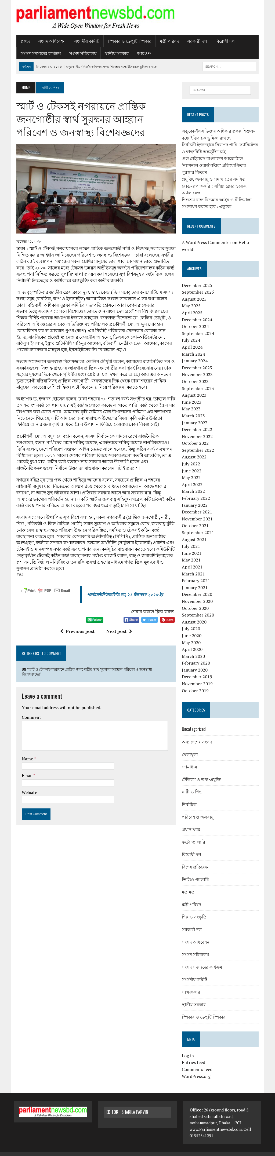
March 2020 (194, 649)
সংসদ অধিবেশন (49, 41)
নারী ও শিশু (193, 785)
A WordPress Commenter (207, 236)
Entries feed (194, 1056)
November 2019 (198, 677)
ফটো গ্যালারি (194, 835)
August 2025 (195, 292)
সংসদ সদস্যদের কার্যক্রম (38, 53)
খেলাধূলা (191, 747)
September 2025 (199, 285)
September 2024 (199, 327)
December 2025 (198, 279)
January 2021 (196, 581)
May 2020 (192, 636)
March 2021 (194, 567)
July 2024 (192, 333)
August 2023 (195, 388)
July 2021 (192, 539)
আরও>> (141, 53)
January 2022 (196, 498)
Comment (28, 714)
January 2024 (196, 354)
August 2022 (195, 450)
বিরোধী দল (222, 41)
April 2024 (193, 340)
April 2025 (193, 306)
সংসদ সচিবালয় (80, 53)
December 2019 (198, 670)
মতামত (189, 885)
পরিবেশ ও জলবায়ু (199, 810)
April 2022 (193, 478)
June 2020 (192, 629)
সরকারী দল (194, 41)
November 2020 (198, 594)
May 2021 (192, 553)
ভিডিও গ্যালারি (196, 872)
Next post (118, 633)
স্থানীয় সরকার (114, 53)
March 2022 (194, 484)
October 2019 (196, 684)
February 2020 (197, 656)
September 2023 (199, 382)
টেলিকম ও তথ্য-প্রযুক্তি (202, 772)
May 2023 (192, 402)
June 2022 (192, 464)
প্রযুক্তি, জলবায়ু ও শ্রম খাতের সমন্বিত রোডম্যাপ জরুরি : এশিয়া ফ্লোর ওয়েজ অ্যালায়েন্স (215, 179)
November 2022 (198, 430)
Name (25, 756)
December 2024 (198, 313)
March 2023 (194, 409)
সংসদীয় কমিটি (84, 41)
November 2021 (198, 512)
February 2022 (197, 491)
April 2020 (193, 643)
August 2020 (195, 615)
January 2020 (196, 663)
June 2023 (192, 395)
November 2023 (198, 368)
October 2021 (196, 519)
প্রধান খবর (192, 822)
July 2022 (192, 457)
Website (26, 789)
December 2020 (198, 587)
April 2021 (193, 560)
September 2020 (199, 608)
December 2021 (198, 505)
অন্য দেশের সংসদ (198, 735)
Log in (189, 1049)
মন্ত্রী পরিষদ (166, 41)
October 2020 (196, 601)
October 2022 (196, 436)
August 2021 (195, 533)
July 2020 (192, 622)
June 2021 (192, 546)
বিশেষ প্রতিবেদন (197, 860)
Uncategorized (195, 722)
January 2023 (196, 416)
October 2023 (196, 375)
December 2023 (198, 361)
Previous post (76, 633)
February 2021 (197, 574)
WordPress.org (197, 1070)
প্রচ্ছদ (22, 41)
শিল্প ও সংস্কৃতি (195, 910)
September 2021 (199, 526)
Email (25, 772)
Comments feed (198, 1063)
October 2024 (196, 320)
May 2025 (192, 299)
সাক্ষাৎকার (192, 985)
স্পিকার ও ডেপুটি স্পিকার (127, 41)
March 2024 (194, 347)
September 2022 (199, 443)
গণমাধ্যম (190, 760)
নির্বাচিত (190, 797)
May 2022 (192, 471)
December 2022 (198, 423)
